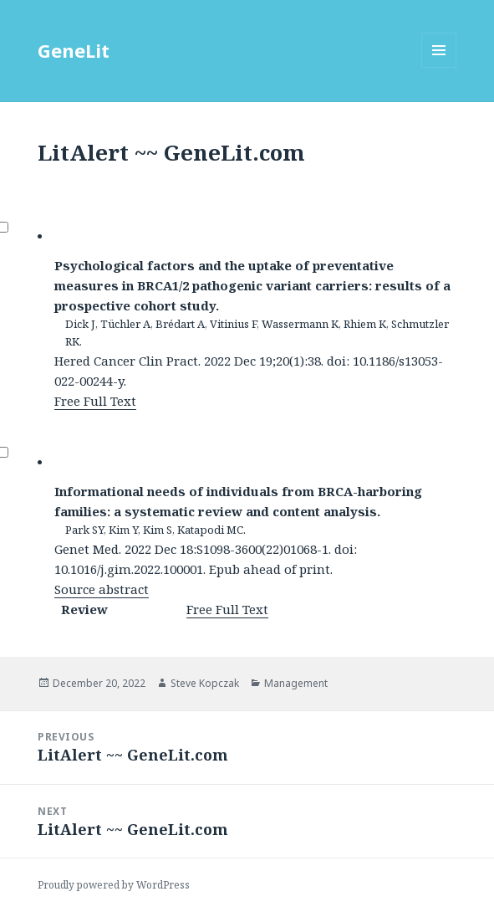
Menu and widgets (439, 67)
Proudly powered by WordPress (114, 885)
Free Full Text (95, 400)
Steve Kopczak (205, 683)
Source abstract (101, 589)
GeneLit (73, 50)
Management (296, 683)
